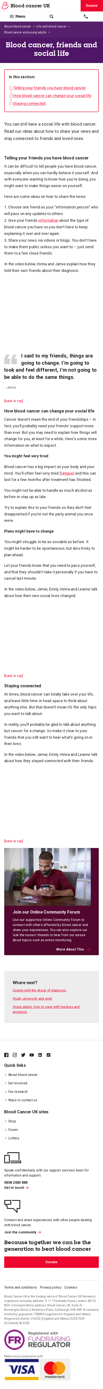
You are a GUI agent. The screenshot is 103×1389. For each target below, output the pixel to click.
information (48, 220)
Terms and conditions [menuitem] (20, 1287)
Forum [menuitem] (11, 1130)
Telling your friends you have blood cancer (49, 88)
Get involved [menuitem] (15, 1083)
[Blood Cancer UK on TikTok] (50, 1055)
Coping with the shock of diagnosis (39, 990)
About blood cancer (17, 26)
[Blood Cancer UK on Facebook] (8, 1055)
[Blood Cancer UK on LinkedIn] (42, 1055)
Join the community (22, 1232)
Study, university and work (32, 999)
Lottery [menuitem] (11, 1138)
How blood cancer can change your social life (52, 95)
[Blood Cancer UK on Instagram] (17, 1055)
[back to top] (13, 401)
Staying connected (29, 103)
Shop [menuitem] (10, 1121)
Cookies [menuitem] (70, 1287)
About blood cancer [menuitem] (21, 1075)
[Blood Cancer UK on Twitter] (25, 1055)
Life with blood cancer (51, 26)
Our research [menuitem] (16, 1092)
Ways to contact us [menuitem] (20, 1100)
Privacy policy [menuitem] (50, 1287)
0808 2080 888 (15, 1183)
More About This (73, 949)
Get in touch (16, 1188)
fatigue (67, 473)
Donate (92, 6)
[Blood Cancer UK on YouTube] (34, 1055)
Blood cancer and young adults (25, 32)
